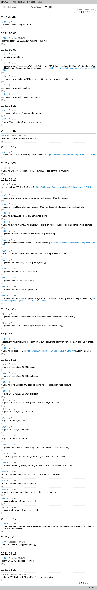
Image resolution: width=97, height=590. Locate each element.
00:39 (3, 507)
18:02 (3, 454)
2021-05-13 (9, 553)
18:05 (3, 445)
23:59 (3, 524)
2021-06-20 (9, 180)
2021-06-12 (9, 519)
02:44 (3, 314)
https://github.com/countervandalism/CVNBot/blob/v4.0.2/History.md (47, 188)
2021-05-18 (9, 537)
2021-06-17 (9, 309)
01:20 (3, 251)
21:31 (3, 54)
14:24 (3, 152)
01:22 (3, 240)
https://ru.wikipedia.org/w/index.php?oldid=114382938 (71, 155)
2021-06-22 (9, 163)
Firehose (31, 2)
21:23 (3, 558)
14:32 (3, 348)
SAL (4, 1)
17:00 (3, 542)
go (50, 7)
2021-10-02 (9, 50)
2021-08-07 (9, 131)
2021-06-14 (9, 334)
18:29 (3, 427)
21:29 (3, 63)
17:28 (3, 38)
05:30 (3, 135)
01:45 (3, 195)
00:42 (3, 498)
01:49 (3, 110)
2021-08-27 (9, 106)
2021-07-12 (9, 147)
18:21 (3, 436)
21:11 (3, 85)
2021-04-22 (9, 570)
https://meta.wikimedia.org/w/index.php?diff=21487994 (51, 351)
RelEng (21, 2)
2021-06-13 (9, 360)
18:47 (3, 400)
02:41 (3, 323)
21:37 (3, 339)
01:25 (3, 231)
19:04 (3, 373)
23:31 (3, 184)
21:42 (3, 168)
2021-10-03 (9, 33)
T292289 (52, 68)
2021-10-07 (9, 17)
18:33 (3, 418)
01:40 (3, 204)
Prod (14, 2)
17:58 (3, 22)
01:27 (3, 119)
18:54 (3, 382)
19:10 (3, 364)
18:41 (3, 409)
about (91, 587)
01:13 (3, 260)
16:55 (3, 463)
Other (39, 2)
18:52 (3, 391)
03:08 (3, 471)
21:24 (3, 76)
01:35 (3, 213)
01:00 (3, 269)
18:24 (3, 574)
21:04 (3, 94)
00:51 (3, 278)
